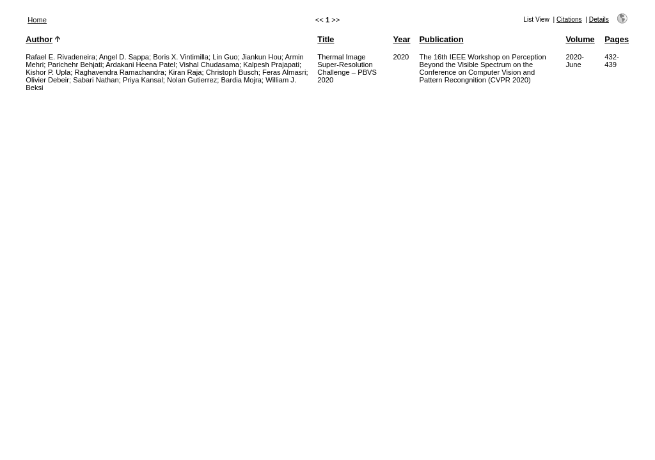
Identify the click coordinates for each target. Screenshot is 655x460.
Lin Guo (224, 57)
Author (39, 39)
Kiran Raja (184, 72)
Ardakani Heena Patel (140, 64)
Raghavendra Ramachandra (119, 72)
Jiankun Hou (261, 57)
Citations (569, 19)
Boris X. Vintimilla (181, 57)
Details (599, 19)
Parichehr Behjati (74, 64)
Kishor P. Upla (48, 72)
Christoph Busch (232, 72)
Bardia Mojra (241, 80)
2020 (401, 57)
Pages (616, 39)
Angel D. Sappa (124, 57)
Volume (579, 39)
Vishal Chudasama (209, 64)
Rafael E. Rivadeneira (60, 57)
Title (325, 39)
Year (401, 39)
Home (37, 20)
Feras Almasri (284, 72)
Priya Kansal (143, 80)
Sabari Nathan (96, 80)
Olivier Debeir (47, 80)
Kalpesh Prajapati (271, 64)
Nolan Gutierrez (192, 80)
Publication (442, 39)
